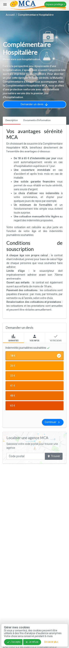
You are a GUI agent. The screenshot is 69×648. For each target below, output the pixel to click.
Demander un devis (35, 104)
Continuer (53, 422)
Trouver (53, 456)
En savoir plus (51, 642)
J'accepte (13, 642)
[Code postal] (25, 456)
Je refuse (31, 642)
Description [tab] (12, 120)
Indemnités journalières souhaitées (28, 347)
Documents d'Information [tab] (37, 120)
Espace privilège (54, 4)
